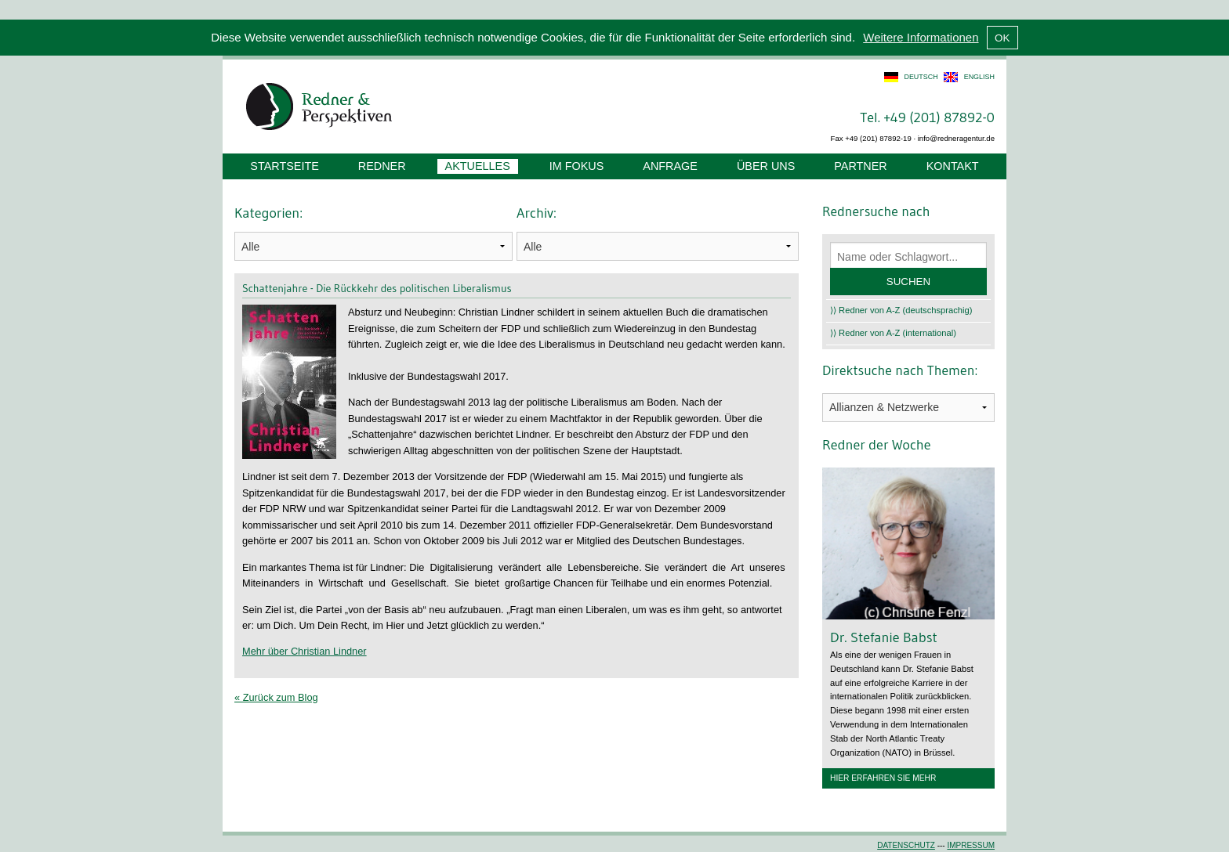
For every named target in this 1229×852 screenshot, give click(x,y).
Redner (382, 166)
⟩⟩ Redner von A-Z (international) (893, 333)
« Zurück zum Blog (276, 697)
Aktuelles (477, 166)
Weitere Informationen (920, 37)
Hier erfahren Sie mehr (883, 778)
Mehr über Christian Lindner (304, 651)
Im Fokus (576, 166)
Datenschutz (906, 845)
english (979, 77)
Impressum (971, 845)
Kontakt (952, 166)
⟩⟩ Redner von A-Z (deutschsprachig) (901, 310)
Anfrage (670, 166)
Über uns (766, 166)
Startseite (284, 166)
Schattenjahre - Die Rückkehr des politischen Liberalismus (377, 288)
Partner (860, 166)
